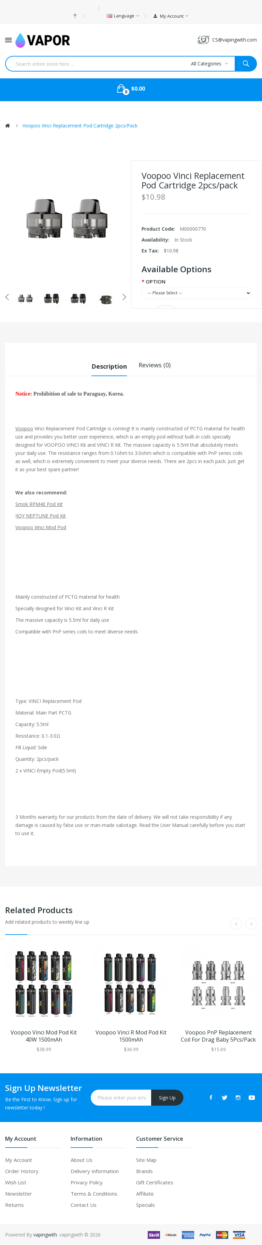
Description (109, 365)
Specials (145, 1204)
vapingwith (45, 1234)
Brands (144, 1170)
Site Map (146, 1159)
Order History (22, 1170)
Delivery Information (95, 1170)
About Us (81, 1159)
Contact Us (84, 1204)
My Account (18, 1159)
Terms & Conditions (94, 1192)
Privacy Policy (87, 1181)
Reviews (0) (155, 365)
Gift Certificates (154, 1181)
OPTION (155, 281)
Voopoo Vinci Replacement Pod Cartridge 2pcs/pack (80, 125)
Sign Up (167, 1097)
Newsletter (18, 1192)
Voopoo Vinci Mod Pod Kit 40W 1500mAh (44, 1035)
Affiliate (145, 1192)
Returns (14, 1204)
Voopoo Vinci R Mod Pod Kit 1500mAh (131, 1035)
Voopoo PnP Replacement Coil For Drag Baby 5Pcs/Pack (218, 1035)
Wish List (15, 1181)
